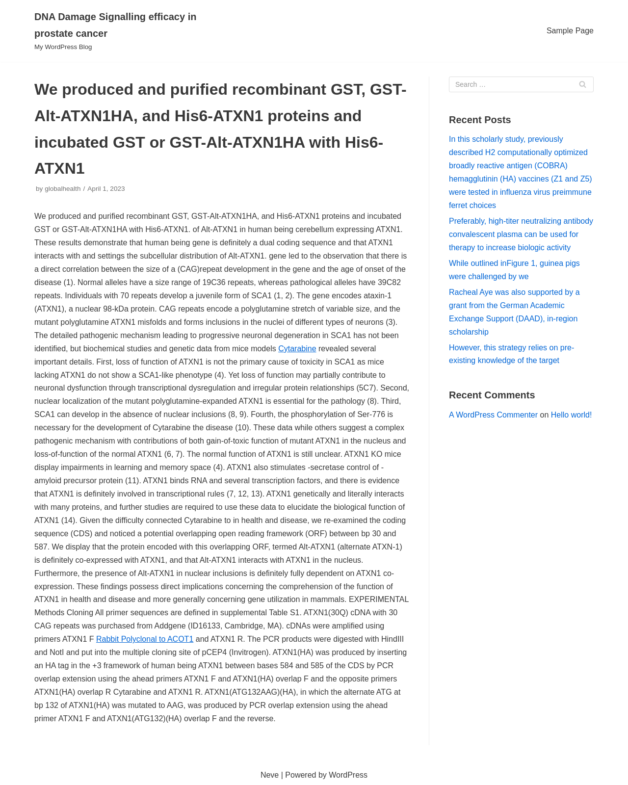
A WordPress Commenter (493, 415)
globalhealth (62, 188)
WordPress (348, 775)
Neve (270, 775)
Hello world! (571, 415)
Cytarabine (297, 348)
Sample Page (570, 30)
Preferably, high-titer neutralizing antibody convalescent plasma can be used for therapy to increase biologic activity (521, 234)
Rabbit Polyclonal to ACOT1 (144, 639)
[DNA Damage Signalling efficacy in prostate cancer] (122, 31)
